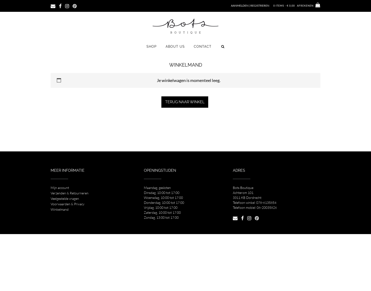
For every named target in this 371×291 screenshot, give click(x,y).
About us (175, 46)
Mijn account (60, 188)
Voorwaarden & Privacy (67, 204)
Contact (203, 46)
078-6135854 (266, 203)
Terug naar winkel (184, 102)
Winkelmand (60, 209)
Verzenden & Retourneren (69, 193)
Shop (151, 46)
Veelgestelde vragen (65, 199)
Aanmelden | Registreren (250, 5)
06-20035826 (267, 207)
